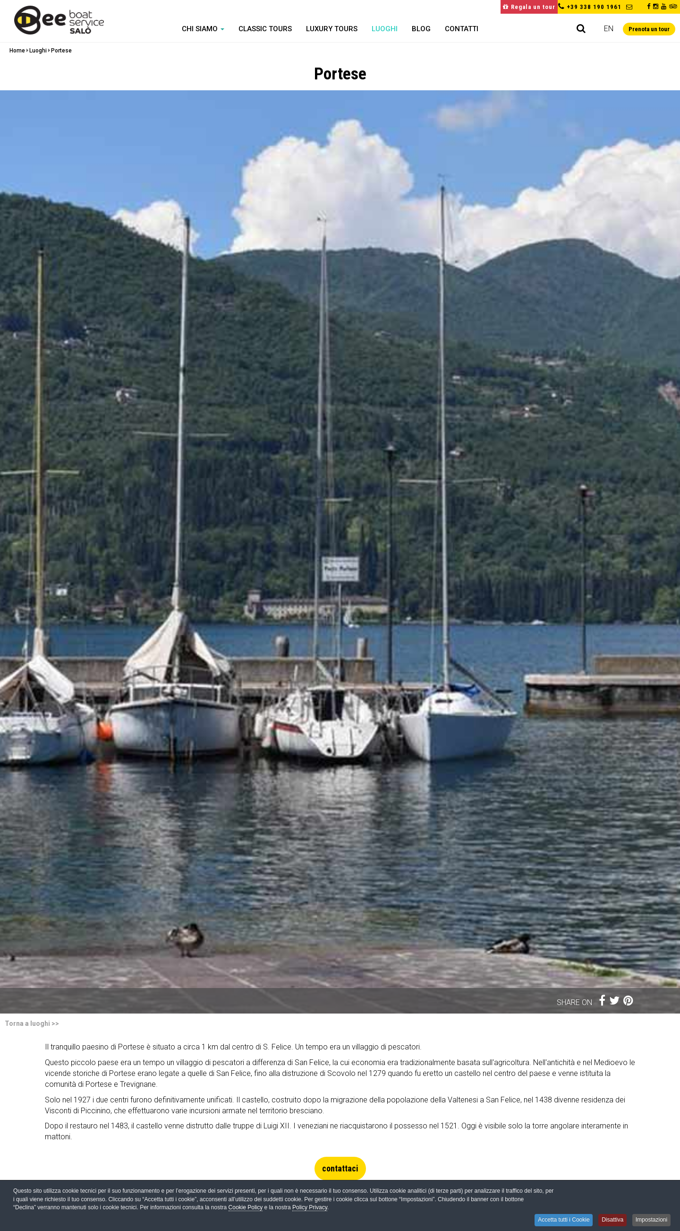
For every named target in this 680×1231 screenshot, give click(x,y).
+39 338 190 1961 (594, 6)
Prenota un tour (649, 29)
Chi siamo (203, 29)
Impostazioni (651, 1220)
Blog (421, 29)
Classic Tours (265, 29)
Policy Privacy (309, 1208)
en (608, 28)
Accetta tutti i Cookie (560, 1220)
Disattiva (610, 1220)
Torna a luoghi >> (32, 1023)
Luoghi (385, 29)
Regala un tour (529, 6)
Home (17, 50)
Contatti (461, 29)
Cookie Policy (246, 1208)
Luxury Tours (331, 29)
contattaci (340, 1168)
